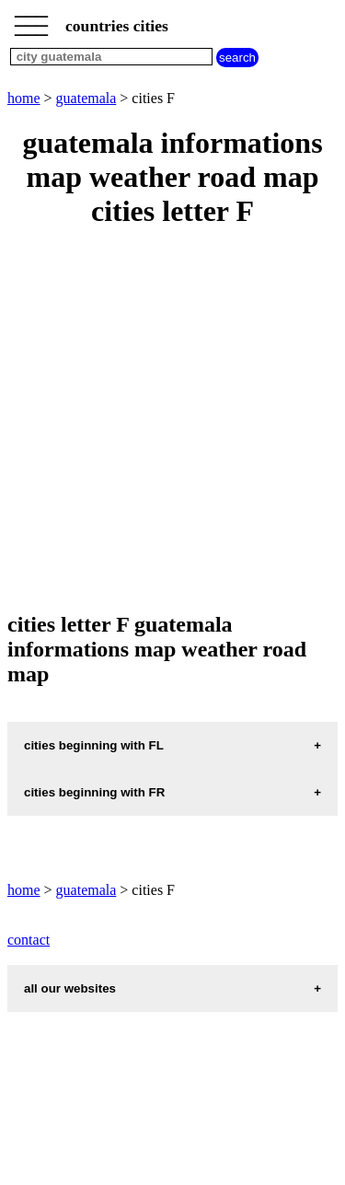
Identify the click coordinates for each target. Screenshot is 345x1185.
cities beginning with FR (94, 792)
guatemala (86, 98)
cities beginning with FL (94, 745)
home (23, 98)
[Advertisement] (172, 421)
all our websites (70, 988)
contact (28, 939)
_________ (31, 20)
